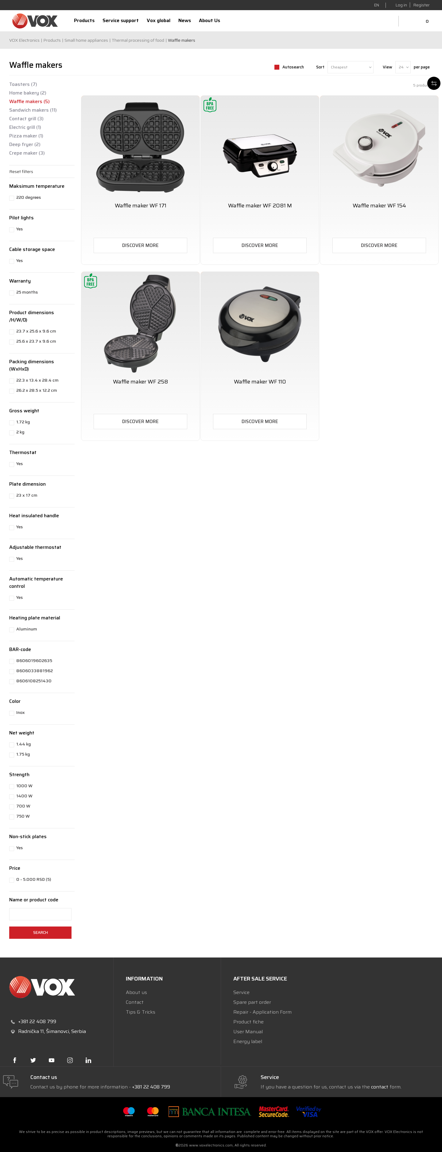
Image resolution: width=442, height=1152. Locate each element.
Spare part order (252, 1002)
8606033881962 (34, 670)
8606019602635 (34, 660)
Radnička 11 (31, 1031)
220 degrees (28, 197)
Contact (135, 1002)
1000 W (24, 785)
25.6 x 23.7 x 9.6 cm (36, 341)
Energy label (247, 1041)
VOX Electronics (24, 40)
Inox (20, 712)
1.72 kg (23, 422)
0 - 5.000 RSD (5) (33, 879)
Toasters (23, 84)
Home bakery (27, 93)
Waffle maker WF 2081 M (260, 205)
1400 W (24, 796)
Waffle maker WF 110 (260, 382)
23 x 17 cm (26, 495)
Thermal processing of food (138, 40)
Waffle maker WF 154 (379, 205)
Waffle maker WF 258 (140, 382)
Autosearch (293, 67)
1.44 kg (23, 744)
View (387, 67)
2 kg (20, 432)
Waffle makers (29, 101)
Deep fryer (25, 144)
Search (40, 932)
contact (379, 1087)
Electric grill (25, 127)
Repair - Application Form (262, 1012)
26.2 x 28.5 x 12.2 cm (36, 390)
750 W (23, 816)
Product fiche (248, 1022)
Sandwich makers (33, 110)
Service (241, 992)
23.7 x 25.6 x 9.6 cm (36, 331)
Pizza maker (26, 136)
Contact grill (26, 118)
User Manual (248, 1031)
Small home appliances (86, 40)
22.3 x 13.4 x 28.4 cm (37, 380)
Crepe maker (27, 153)
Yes (19, 229)
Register (421, 5)
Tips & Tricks (140, 1012)
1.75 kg (23, 754)
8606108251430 (34, 681)
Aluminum (26, 629)
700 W (23, 806)
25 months (27, 292)
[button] (42, 171)
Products (52, 40)
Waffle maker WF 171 (140, 205)
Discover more (140, 245)
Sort (320, 67)
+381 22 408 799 (151, 1087)
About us (136, 992)
